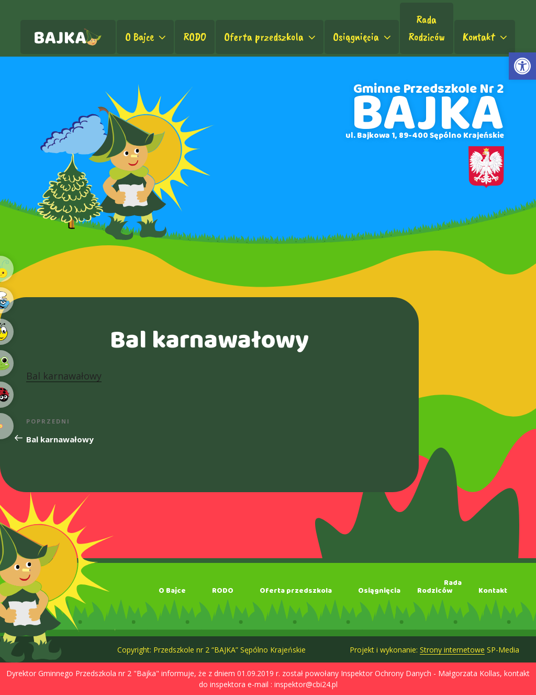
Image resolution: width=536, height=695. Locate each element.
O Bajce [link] (146, 36)
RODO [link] (194, 36)
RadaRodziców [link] (426, 28)
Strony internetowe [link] (452, 650)
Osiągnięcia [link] (363, 36)
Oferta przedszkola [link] (271, 36)
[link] (522, 66)
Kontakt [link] (486, 36)
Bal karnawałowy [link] (64, 376)
